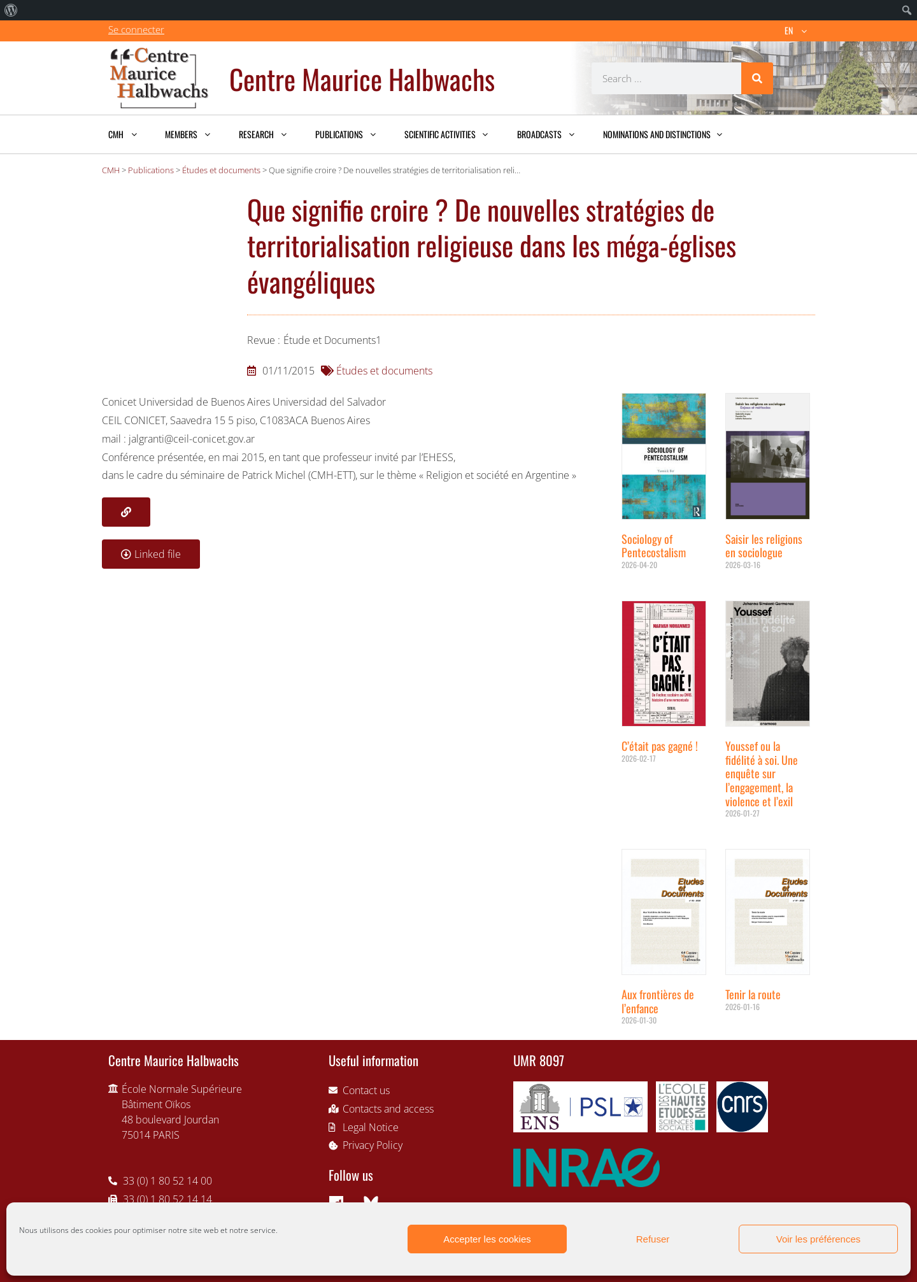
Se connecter (136, 29)
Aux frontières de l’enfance (658, 1001)
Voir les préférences (818, 1239)
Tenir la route (753, 994)
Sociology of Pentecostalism (654, 546)
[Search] (757, 78)
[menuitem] (11, 10)
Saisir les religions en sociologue (763, 546)
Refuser (653, 1239)
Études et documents (384, 371)
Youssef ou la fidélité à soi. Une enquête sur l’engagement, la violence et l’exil (761, 773)
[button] (126, 512)
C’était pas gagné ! (660, 745)
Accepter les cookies (487, 1239)
